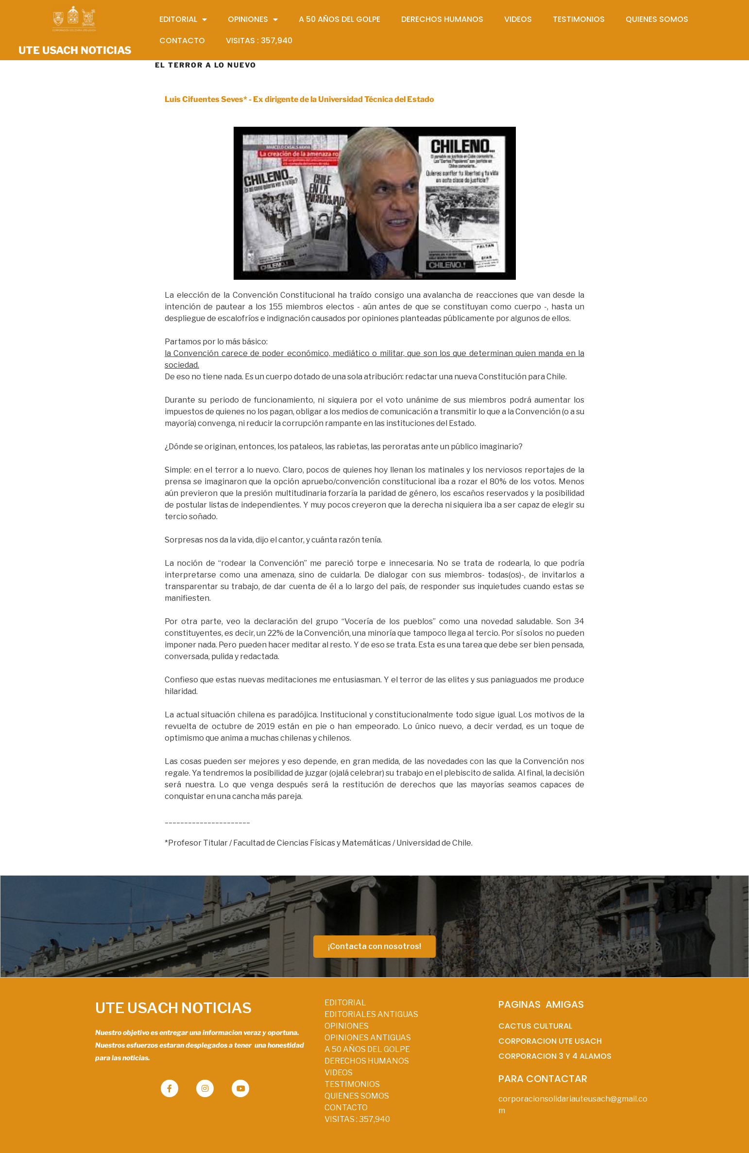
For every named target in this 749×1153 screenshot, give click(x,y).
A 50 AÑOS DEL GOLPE (367, 1049)
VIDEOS (338, 1072)
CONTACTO (346, 1107)
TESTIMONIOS (352, 1084)
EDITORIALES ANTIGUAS (371, 1014)
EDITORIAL (345, 1002)
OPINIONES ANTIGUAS (367, 1037)
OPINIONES (346, 1026)
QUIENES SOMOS (356, 1096)
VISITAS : (357, 1119)
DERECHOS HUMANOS (366, 1061)
